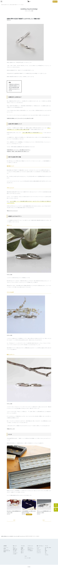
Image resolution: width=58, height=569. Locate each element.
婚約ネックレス (23, 549)
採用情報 (5, 551)
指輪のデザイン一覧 (10, 428)
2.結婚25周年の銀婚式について (14, 85)
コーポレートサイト (6, 547)
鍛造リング (22, 551)
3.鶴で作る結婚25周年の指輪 (14, 87)
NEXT (11, 520)
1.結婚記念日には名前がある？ (14, 84)
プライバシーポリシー (6, 549)
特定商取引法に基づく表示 (7, 550)
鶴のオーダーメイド (30, 547)
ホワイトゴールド (39, 551)
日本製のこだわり (15, 548)
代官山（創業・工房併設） (48, 547)
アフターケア (14, 551)
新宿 (45, 549)
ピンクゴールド (38, 550)
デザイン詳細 (9, 274)
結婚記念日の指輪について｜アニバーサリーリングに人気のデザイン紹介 (20, 118)
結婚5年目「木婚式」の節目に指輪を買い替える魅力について (18, 151)
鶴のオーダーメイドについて (12, 210)
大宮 (45, 551)
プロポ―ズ (22, 550)
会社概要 (5, 548)
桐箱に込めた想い (15, 549)
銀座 (45, 548)
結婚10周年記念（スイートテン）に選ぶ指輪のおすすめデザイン (18, 149)
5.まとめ (10, 90)
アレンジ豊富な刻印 (30, 550)
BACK (47, 520)
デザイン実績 (14, 550)
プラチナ (38, 548)
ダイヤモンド (38, 547)
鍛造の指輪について (30, 549)
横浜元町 (46, 550)
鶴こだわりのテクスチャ (31, 548)
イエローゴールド (39, 549)
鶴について (14, 547)
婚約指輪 (22, 547)
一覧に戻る (29, 514)
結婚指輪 (22, 548)
